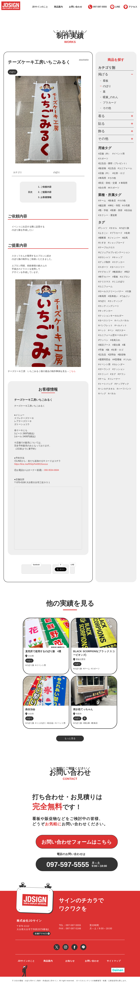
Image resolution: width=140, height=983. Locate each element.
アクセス (133, 7)
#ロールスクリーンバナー (110, 291)
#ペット (102, 330)
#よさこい (103, 233)
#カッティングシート (108, 306)
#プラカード (116, 233)
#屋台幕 (116, 345)
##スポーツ (113, 188)
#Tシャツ (102, 228)
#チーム (102, 200)
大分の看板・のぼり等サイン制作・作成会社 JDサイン (36, 979)
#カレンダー (118, 364)
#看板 (115, 277)
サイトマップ (114, 959)
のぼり (12, 72)
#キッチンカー (105, 311)
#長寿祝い (113, 296)
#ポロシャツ (104, 257)
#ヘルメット (121, 325)
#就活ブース (104, 345)
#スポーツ (103, 158)
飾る (101, 131)
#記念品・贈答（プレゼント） (113, 163)
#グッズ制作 (104, 262)
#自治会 (128, 210)
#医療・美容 (116, 210)
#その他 (112, 178)
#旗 (107, 350)
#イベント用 (118, 153)
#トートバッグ (105, 384)
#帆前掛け (117, 272)
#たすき (102, 243)
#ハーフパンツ (124, 389)
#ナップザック (122, 384)
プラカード (109, 102)
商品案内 (58, 7)
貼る (101, 123)
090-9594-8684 (51, 470)
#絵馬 (125, 238)
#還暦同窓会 (104, 359)
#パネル (112, 393)
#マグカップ (104, 272)
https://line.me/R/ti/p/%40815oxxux (31, 464)
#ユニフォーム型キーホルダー (113, 335)
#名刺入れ (115, 340)
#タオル (113, 228)
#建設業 (102, 205)
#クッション (118, 369)
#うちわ (127, 359)
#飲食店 (112, 200)
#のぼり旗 (124, 228)
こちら (72, 371)
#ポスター (121, 330)
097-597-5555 (100, 7)
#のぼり (102, 301)
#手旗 (101, 350)
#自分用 (102, 188)
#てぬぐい (125, 296)
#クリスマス (104, 281)
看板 (105, 80)
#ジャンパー (114, 238)
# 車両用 (123, 183)
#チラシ (122, 374)
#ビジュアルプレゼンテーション (114, 252)
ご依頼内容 (45, 187)
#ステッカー (118, 262)
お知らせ (70, 959)
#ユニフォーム (125, 168)
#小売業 (126, 205)
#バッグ (102, 393)
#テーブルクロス (106, 247)
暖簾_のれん (110, 97)
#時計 (127, 272)
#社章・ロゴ (118, 173)
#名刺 (127, 233)
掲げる (103, 74)
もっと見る (70, 738)
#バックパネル (122, 320)
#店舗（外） (104, 153)
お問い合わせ (75, 7)
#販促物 (102, 168)
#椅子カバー (104, 277)
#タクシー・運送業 (107, 215)
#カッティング (115, 301)
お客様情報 (45, 197)
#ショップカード (116, 243)
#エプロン (125, 277)
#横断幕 (102, 238)
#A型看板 (117, 359)
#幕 (124, 345)
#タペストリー (117, 267)
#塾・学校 (103, 210)
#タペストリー (105, 320)
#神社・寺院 (114, 205)
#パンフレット (105, 325)
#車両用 (102, 178)
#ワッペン (103, 340)
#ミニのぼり (118, 281)
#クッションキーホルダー (110, 316)
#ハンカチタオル (106, 389)
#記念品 (112, 168)
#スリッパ (103, 374)
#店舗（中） (104, 173)
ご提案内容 (45, 192)
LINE (117, 7)
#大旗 (128, 291)
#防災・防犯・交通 (107, 183)
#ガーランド (104, 369)
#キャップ (117, 257)
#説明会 (112, 354)
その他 (107, 108)
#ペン (111, 330)
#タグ (113, 374)
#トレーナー (114, 379)
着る (101, 116)
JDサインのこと (40, 7)
